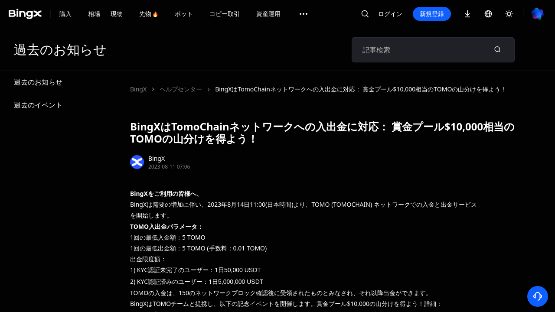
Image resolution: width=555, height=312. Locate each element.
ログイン (390, 13)
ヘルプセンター (181, 89)
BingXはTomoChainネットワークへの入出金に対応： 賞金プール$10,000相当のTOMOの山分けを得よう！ (360, 89)
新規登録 (432, 13)
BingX (138, 89)
